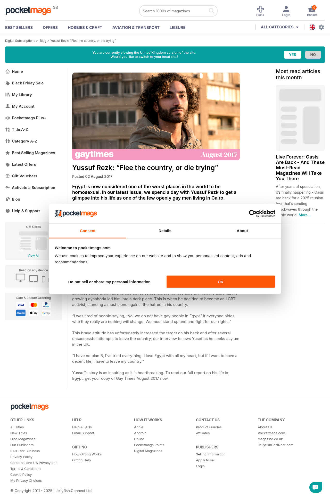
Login (200, 466)
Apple (138, 427)
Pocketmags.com (271, 433)
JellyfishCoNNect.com (275, 445)
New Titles (18, 433)
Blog (43, 41)
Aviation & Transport (136, 27)
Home (14, 71)
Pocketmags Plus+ (25, 117)
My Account (20, 106)
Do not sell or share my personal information (109, 281)
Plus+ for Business (25, 451)
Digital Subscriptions (20, 41)
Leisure (178, 27)
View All (33, 255)
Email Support (83, 433)
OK (221, 281)
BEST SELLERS (19, 27)
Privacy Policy (21, 457)
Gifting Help (81, 460)
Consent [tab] (88, 230)
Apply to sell (205, 460)
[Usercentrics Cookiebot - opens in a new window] (252, 213)
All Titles (17, 427)
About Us (265, 427)
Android (140, 433)
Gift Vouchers (21, 175)
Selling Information (211, 454)
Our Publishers (22, 445)
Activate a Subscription (30, 187)
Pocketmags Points (149, 445)
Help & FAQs (82, 427)
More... (305, 215)
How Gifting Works (87, 454)
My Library (18, 94)
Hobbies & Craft (85, 27)
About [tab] (242, 230)
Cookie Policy (21, 474)
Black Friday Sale (24, 83)
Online (139, 439)
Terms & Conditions (25, 469)
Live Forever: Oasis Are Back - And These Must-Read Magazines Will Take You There (300, 167)
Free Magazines (23, 439)
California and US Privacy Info (33, 463)
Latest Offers (20, 164)
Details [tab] (165, 230)
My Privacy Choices (26, 480)
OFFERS (50, 27)
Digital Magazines (148, 451)
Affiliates (203, 433)
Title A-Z (16, 129)
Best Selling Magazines (30, 152)
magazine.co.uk (270, 439)
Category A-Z (21, 141)
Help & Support (22, 210)
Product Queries (209, 427)
